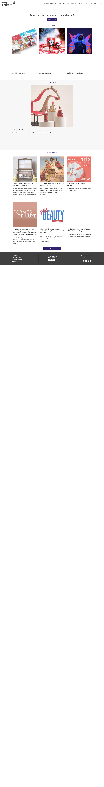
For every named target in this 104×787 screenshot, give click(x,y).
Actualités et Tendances (17, 781)
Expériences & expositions (75, 73)
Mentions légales (15, 783)
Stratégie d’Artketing (18, 73)
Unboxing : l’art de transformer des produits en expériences (13, 195)
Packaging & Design (45, 73)
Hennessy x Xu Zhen (18, 129)
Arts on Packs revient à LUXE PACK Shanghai (32, 194)
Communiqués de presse (86, 778)
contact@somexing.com (86, 780)
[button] (10, 114)
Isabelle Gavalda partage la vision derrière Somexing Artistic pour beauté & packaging (16, 517)
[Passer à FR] (101, 3)
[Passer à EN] (99, 3)
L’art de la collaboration (16, 779)
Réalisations (14, 777)
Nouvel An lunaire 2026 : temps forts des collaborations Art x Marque (39, 538)
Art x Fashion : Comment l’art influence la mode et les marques (16, 193)
